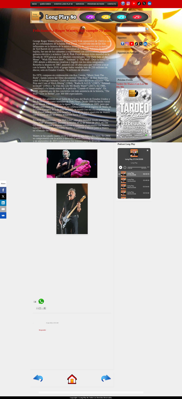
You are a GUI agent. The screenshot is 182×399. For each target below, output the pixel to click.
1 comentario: (107, 35)
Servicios (80, 4)
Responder (42, 330)
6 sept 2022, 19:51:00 (52, 323)
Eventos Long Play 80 (63, 4)
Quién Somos (45, 4)
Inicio (34, 4)
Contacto (112, 4)
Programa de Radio (95, 4)
